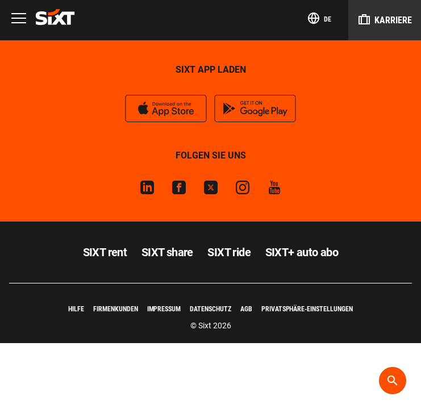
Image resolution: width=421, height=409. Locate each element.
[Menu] (18, 19)
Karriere (384, 19)
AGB (246, 309)
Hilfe (76, 309)
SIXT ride (229, 252)
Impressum (164, 309)
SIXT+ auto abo (302, 252)
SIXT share (167, 252)
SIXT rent (105, 252)
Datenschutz (210, 309)
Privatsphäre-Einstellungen (307, 309)
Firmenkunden (115, 309)
